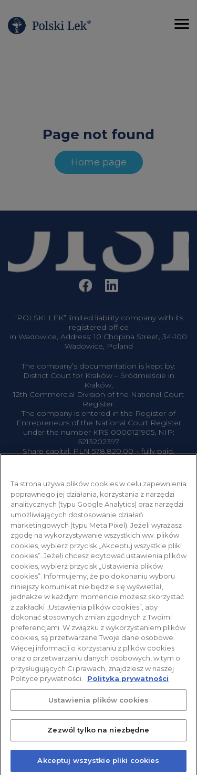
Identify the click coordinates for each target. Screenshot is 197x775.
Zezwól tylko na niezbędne (98, 735)
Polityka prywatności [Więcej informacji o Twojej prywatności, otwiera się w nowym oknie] (128, 683)
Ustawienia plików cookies (98, 705)
